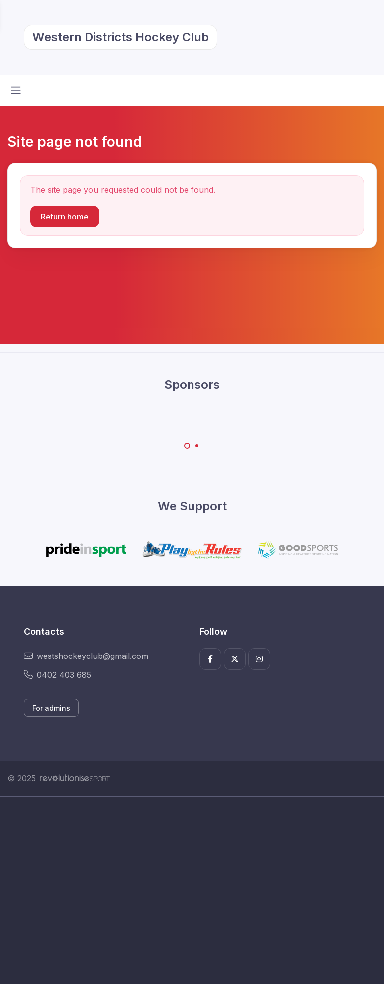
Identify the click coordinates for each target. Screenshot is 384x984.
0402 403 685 (57, 675)
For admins (51, 708)
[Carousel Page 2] (197, 446)
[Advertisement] (192, 890)
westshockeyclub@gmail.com (86, 656)
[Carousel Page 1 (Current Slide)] (187, 446)
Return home (65, 216)
